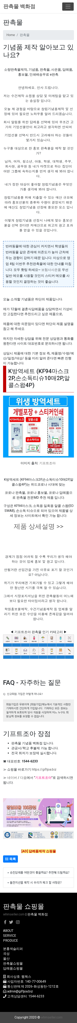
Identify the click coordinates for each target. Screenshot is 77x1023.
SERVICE (9, 936)
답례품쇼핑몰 (13, 968)
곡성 (6, 954)
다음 (23, 778)
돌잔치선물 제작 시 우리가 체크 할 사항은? (36, 882)
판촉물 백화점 (19, 6)
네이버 (12, 778)
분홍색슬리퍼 (13, 949)
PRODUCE (10, 940)
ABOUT (8, 931)
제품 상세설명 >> (38, 526)
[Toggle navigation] (68, 6)
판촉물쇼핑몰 (13, 963)
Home (10, 35)
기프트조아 (47, 463)
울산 (6, 959)
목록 (10, 859)
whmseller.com (14, 914)
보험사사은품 (51, 270)
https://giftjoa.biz (44, 769)
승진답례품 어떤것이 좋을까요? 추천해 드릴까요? (39, 872)
